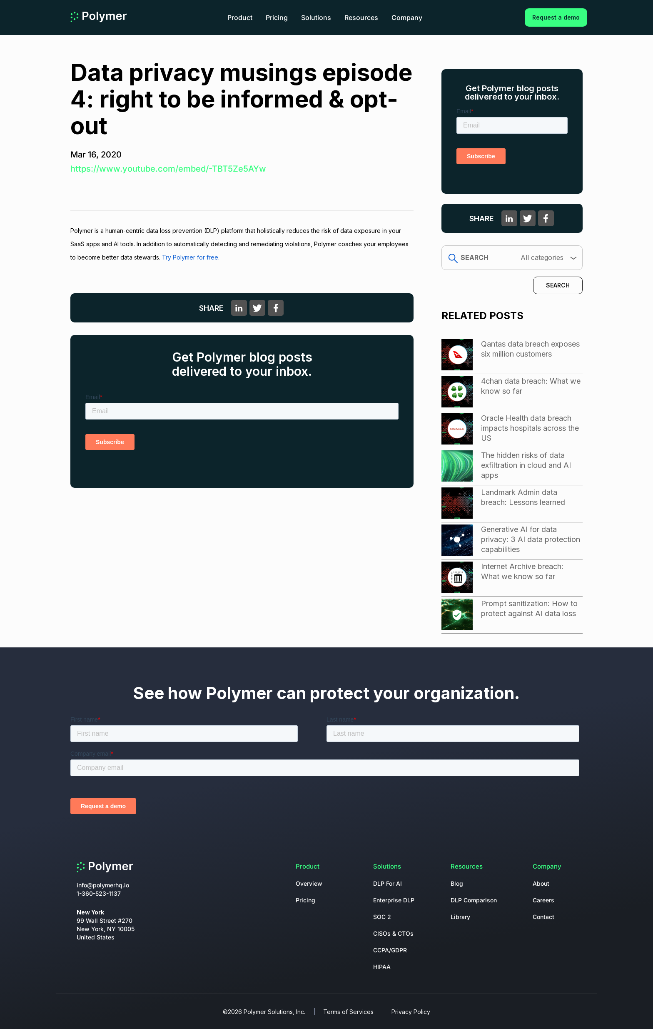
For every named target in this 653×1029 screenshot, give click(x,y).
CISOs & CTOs (393, 933)
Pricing (277, 17)
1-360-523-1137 (99, 893)
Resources (361, 17)
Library (460, 916)
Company (406, 17)
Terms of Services (348, 1011)
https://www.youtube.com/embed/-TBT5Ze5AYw (168, 169)
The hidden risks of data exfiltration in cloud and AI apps (526, 465)
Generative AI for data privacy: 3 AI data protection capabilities (530, 539)
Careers (543, 900)
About (541, 883)
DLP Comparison (474, 900)
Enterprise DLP (393, 900)
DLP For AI (387, 883)
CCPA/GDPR (390, 950)
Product (239, 17)
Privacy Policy (410, 1011)
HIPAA (382, 966)
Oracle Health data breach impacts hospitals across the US (530, 428)
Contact (543, 916)
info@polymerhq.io (103, 885)
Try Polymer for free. (190, 257)
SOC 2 (382, 916)
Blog (457, 883)
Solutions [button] (316, 17)
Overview (309, 883)
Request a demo (556, 17)
